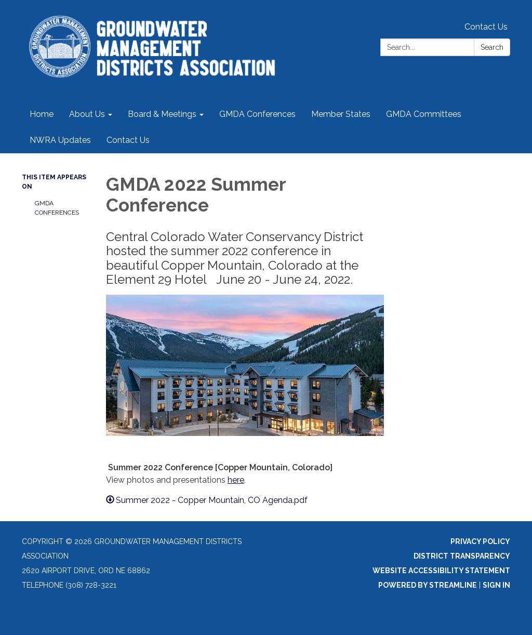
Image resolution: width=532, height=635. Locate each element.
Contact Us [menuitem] (128, 140)
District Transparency (462, 556)
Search (492, 47)
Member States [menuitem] (340, 114)
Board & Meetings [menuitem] (162, 114)
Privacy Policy (480, 541)
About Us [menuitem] (87, 114)
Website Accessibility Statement (441, 570)
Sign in (496, 585)
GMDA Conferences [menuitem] (257, 114)
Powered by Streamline (427, 585)
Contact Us (486, 27)
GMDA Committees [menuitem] (423, 114)
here (236, 480)
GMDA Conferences (57, 208)
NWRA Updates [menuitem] (60, 140)
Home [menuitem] (42, 114)
